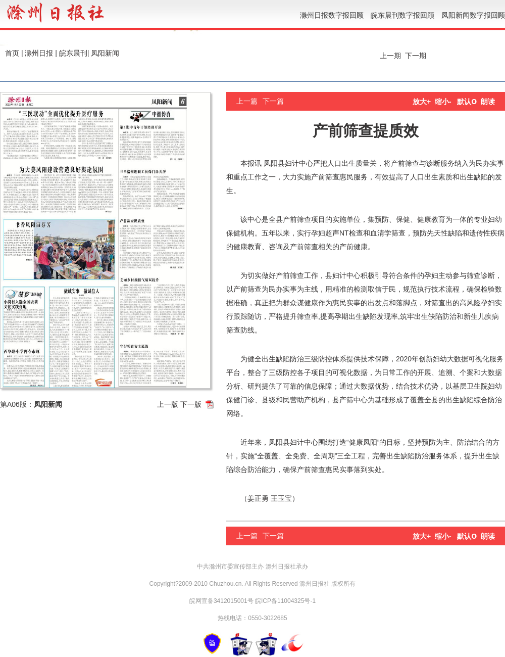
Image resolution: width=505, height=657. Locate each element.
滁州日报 (39, 53)
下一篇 (273, 101)
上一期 (389, 56)
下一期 (416, 56)
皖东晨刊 (73, 53)
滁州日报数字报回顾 (332, 15)
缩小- (443, 102)
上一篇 (247, 101)
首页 (12, 53)
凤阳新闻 (105, 53)
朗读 (488, 102)
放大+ (422, 102)
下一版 (190, 404)
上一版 (167, 404)
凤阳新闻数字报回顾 (473, 15)
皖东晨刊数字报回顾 (402, 15)
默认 (467, 102)
